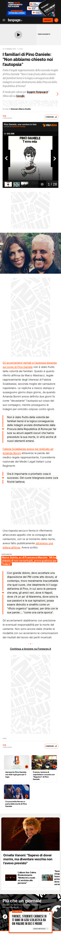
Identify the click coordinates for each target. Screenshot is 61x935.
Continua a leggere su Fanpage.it (30, 648)
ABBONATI (47, 20)
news (4, 738)
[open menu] (3, 20)
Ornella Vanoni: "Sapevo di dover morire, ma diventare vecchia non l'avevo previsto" (27, 859)
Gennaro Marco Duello (21, 109)
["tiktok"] (5, 916)
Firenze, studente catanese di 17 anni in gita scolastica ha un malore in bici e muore (29, 920)
